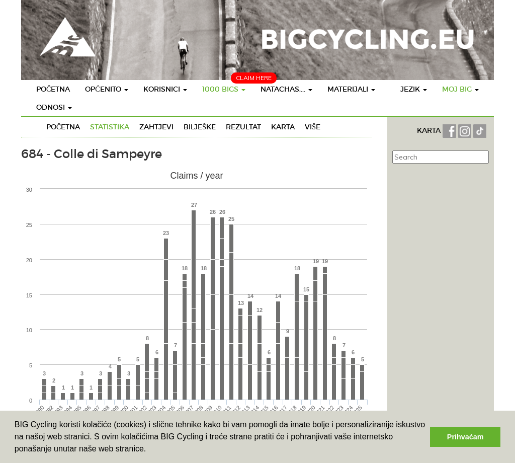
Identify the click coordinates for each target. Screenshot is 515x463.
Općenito (106, 89)
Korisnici (165, 89)
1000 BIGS (223, 89)
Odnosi (54, 107)
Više (312, 126)
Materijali (351, 89)
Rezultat (243, 126)
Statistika (109, 126)
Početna (53, 89)
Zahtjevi (156, 126)
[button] (149, 449)
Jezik (413, 89)
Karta (283, 126)
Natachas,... (286, 89)
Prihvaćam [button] (465, 437)
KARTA (429, 130)
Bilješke (200, 126)
